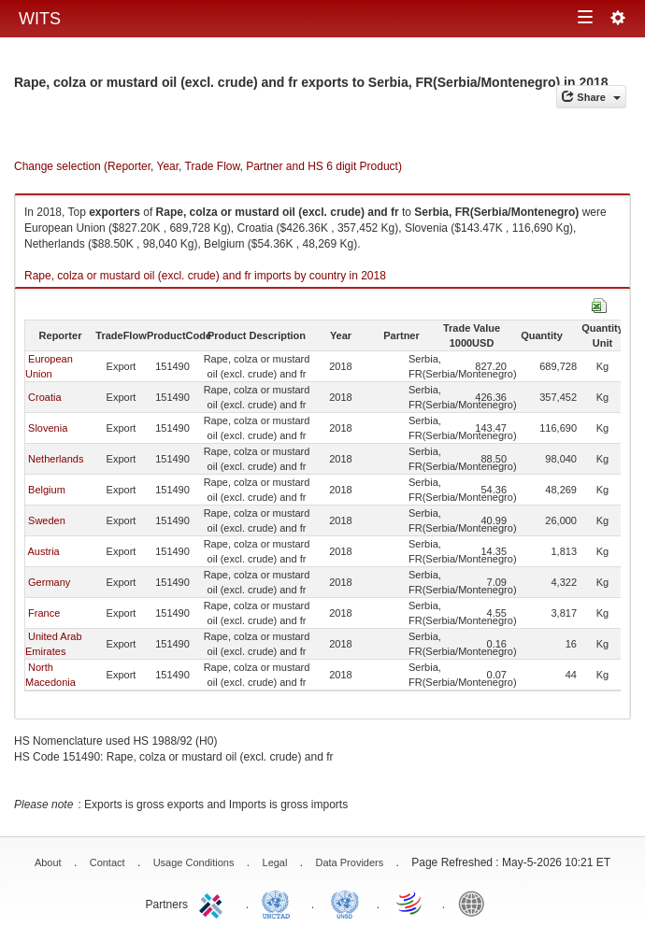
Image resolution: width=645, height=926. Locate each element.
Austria (43, 551)
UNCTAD (279, 902)
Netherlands (55, 458)
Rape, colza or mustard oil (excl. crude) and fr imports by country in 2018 (205, 275)
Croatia (44, 397)
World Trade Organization (410, 902)
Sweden (46, 520)
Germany (49, 582)
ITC (214, 902)
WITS (40, 18)
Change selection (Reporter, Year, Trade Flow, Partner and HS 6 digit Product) (208, 166)
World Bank (475, 902)
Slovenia (47, 428)
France (44, 613)
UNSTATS (345, 902)
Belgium (46, 489)
